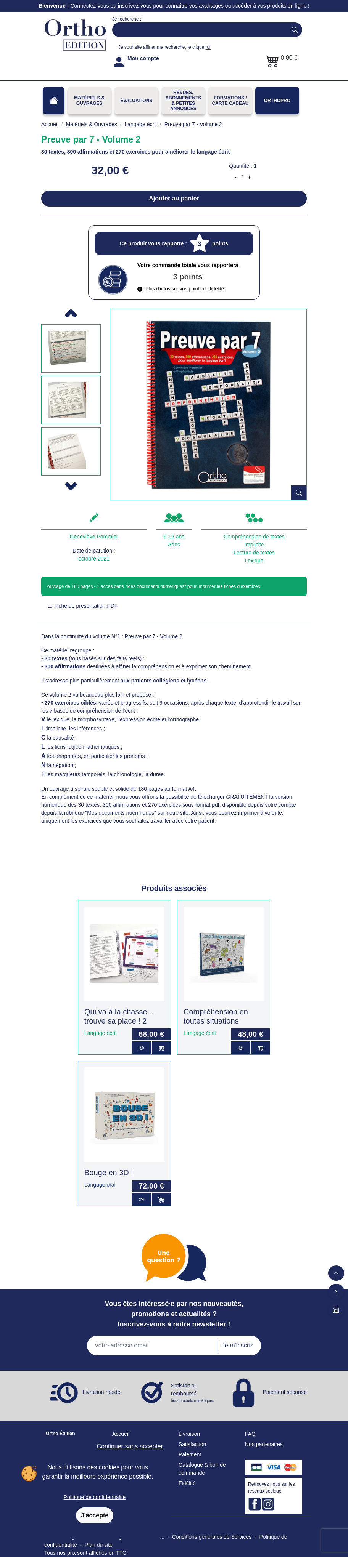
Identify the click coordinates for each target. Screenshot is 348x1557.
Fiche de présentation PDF (82, 606)
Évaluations (136, 100)
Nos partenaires (264, 1444)
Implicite (254, 544)
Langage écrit (100, 1033)
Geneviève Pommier (94, 536)
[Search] (198, 29)
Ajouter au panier (174, 198)
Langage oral (100, 1185)
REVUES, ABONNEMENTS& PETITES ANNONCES (183, 100)
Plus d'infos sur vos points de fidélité (180, 289)
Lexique (254, 560)
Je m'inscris (237, 1345)
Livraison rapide (102, 1392)
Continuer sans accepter (130, 1446)
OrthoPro (277, 100)
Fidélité (187, 1483)
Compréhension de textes (254, 536)
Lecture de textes (254, 552)
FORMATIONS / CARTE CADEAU (230, 100)
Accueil (120, 1434)
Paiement (190, 1454)
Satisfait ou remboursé (193, 1392)
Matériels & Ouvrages (89, 100)
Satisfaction (192, 1444)
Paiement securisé (284, 1392)
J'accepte (94, 1515)
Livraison (189, 1434)
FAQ (250, 1434)
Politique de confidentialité (95, 1497)
